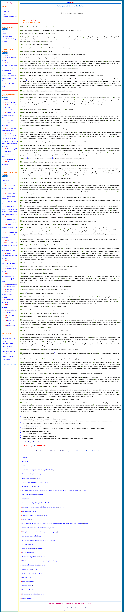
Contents (5, 55)
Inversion (8, 318)
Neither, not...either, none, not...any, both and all (9, 255)
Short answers (9, 191)
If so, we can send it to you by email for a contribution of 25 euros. (84, 451)
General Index (7, 9)
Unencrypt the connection (10, 16)
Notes (4, 183)
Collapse (4, 29)
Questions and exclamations (29, 482)
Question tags (9, 193)
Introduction (6, 180)
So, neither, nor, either (28, 486)
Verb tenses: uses (10, 222)
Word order (8, 315)
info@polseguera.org (84, 607)
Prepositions (8, 323)
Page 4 (43, 503)
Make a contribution (8, 356)
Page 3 (38, 503)
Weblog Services (7, 346)
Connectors (8, 320)
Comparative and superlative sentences (33, 540)
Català (4, 14)
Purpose (7, 312)
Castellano (6, 11)
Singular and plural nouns (29, 515)
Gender (7, 240)
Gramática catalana (10, 364)
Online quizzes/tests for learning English (70, 6)
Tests (4, 33)
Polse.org (83, 603)
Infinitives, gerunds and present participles (8, 294)
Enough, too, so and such (29, 536)
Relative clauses (10, 284)
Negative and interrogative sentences (32, 469)
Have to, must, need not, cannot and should (8, 115)
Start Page (10, 3)
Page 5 (47, 503)
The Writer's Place (8, 343)
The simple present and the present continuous (8, 123)
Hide (4, 19)
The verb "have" (9, 110)
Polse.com (77, 603)
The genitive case (10, 232)
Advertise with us (7, 354)
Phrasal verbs (9, 325)
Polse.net (90, 603)
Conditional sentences (28, 565)
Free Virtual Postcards (9, 351)
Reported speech (10, 310)
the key (51, 469)
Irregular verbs (9, 159)
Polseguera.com (69, 603)
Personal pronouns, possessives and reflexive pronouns (9, 227)
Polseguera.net (59, 603)
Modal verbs (8, 289)
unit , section (35, 426)
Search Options (7, 348)
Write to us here (7, 336)
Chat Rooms (6, 359)
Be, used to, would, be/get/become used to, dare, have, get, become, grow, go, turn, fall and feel (48, 490)
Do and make (9, 286)
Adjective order (26, 544)
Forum (4, 31)
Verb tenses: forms (10, 217)
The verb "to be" (9, 102)
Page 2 (45, 469)
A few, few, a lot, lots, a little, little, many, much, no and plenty (9, 263)
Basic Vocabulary (7, 36)
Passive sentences (27, 569)
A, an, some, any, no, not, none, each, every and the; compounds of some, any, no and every (47, 523)
